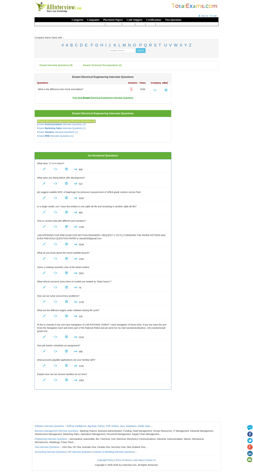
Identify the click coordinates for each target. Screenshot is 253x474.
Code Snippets (134, 19)
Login (213, 16)
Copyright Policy (105, 460)
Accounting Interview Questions (50, 452)
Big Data (92, 426)
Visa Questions (173, 19)
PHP (108, 426)
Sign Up (203, 16)
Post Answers (114, 24)
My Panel (129, 24)
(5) (56, 65)
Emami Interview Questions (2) (61, 124)
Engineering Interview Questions (51, 439)
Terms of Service (123, 460)
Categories (77, 19)
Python (101, 426)
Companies (93, 19)
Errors (161, 24)
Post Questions (96, 24)
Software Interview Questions (49, 426)
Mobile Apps (144, 426)
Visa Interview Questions (47, 447)
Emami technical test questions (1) (102, 65)
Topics (151, 24)
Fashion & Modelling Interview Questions (114, 452)
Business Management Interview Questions (56, 431)
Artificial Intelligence (76, 426)
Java (122, 426)
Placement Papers (113, 19)
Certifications (153, 19)
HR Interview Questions (80, 452)
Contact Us (150, 460)
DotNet (115, 426)
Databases (131, 426)
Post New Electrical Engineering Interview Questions (103, 97)
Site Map (138, 460)
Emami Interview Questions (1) (61, 128)
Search (140, 24)
